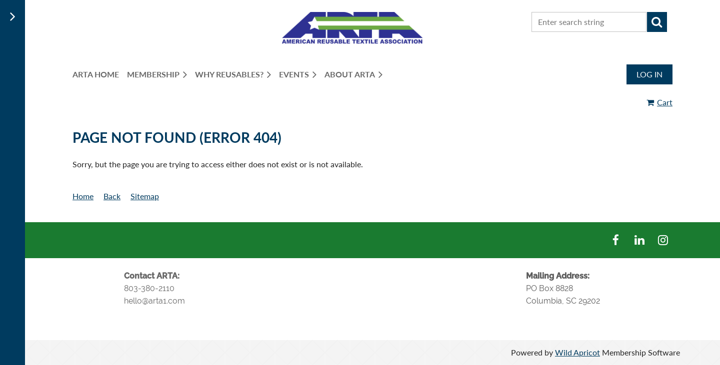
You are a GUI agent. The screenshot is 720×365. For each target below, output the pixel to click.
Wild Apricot (577, 352)
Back (112, 196)
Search (657, 22)
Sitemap (144, 196)
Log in (649, 74)
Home (83, 196)
